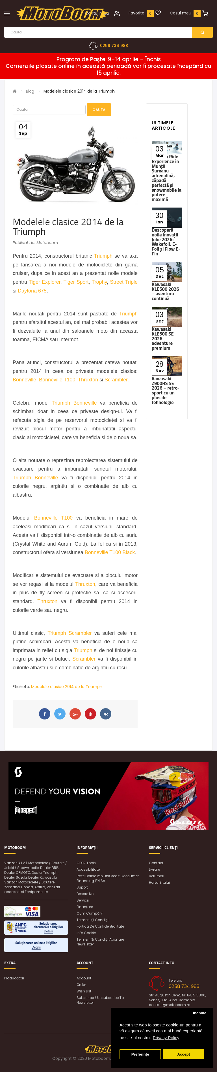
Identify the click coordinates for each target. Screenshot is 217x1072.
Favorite (136, 13)
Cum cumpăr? (90, 913)
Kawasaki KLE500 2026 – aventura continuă (165, 291)
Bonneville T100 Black (110, 552)
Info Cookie (86, 932)
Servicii (83, 900)
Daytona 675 (32, 291)
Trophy (99, 282)
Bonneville (24, 380)
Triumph (103, 256)
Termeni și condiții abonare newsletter (100, 942)
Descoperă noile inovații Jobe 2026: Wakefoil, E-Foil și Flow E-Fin (166, 241)
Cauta (98, 109)
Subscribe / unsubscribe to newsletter (100, 1000)
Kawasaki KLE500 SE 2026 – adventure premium (162, 338)
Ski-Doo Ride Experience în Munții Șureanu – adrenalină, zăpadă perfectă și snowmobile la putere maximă (166, 178)
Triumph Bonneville (74, 403)
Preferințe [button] (140, 1054)
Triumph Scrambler (69, 633)
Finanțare (85, 906)
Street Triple (124, 282)
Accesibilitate (88, 869)
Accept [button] (183, 1054)
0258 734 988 (114, 45)
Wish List (84, 991)
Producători (14, 978)
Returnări (156, 876)
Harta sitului (159, 882)
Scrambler (116, 380)
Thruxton (88, 380)
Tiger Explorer (44, 282)
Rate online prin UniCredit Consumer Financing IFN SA (108, 878)
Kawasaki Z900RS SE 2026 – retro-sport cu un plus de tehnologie (165, 390)
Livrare (154, 869)
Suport (82, 887)
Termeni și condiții (92, 919)
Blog (30, 91)
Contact (156, 862)
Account (84, 978)
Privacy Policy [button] (166, 1037)
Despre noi (85, 893)
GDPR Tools (86, 862)
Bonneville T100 (57, 380)
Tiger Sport (75, 282)
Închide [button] (199, 1013)
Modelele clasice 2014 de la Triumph (79, 91)
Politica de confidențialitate (100, 926)
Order (81, 984)
